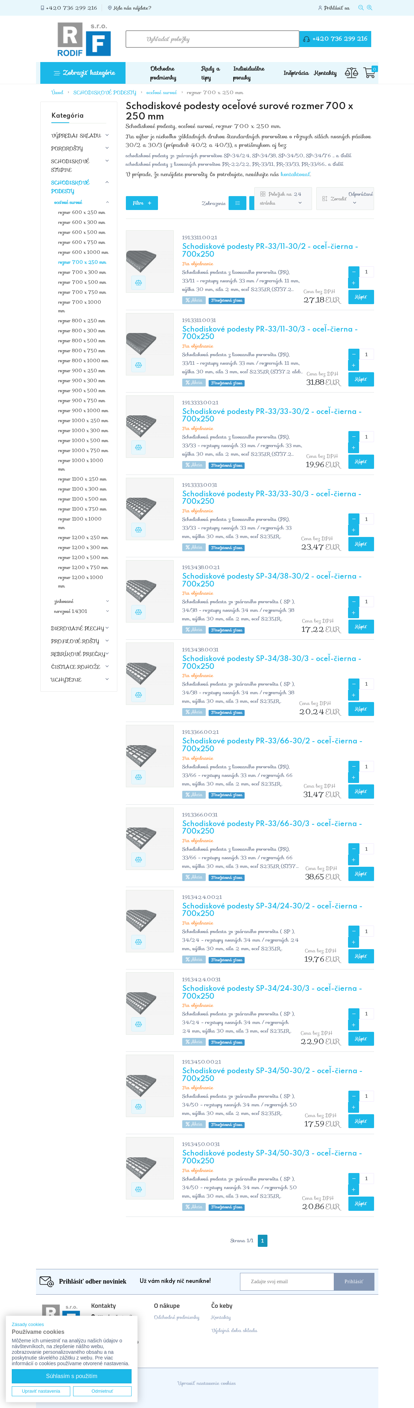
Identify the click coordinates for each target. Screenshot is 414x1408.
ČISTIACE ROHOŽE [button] (75, 667)
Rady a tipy (211, 73)
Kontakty (325, 72)
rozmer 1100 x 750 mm (82, 509)
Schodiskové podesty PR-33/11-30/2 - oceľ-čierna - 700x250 (270, 251)
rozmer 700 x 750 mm (82, 292)
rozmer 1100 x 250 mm (82, 479)
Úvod (57, 92)
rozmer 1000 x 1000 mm (80, 464)
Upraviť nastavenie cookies (207, 1383)
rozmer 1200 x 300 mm (83, 547)
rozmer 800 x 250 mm (81, 320)
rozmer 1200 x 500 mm (83, 557)
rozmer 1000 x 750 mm (83, 450)
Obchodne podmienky (163, 73)
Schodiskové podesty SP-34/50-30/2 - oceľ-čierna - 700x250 (272, 1075)
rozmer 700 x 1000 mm (79, 306)
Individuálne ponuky (248, 73)
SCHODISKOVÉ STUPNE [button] (70, 165)
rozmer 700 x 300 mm (82, 272)
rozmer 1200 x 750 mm (83, 567)
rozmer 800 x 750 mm (81, 350)
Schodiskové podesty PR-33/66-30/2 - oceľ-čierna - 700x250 (272, 745)
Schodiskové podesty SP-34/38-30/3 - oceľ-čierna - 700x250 (272, 663)
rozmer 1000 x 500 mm (83, 440)
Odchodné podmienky (177, 1317)
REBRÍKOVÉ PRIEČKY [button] (78, 654)
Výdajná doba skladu (234, 1330)
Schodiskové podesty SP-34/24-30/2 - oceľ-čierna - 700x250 (272, 910)
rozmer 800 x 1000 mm (83, 360)
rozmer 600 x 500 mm (82, 232)
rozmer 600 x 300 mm (81, 222)
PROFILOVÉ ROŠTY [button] (75, 641)
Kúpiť (361, 296)
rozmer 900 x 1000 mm (83, 410)
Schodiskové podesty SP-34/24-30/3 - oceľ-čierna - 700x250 (272, 992)
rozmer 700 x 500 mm (82, 282)
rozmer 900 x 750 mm (81, 400)
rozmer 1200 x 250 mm (83, 537)
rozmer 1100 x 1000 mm (80, 523)
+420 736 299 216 (71, 7)
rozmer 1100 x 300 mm (82, 489)
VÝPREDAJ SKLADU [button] (76, 135)
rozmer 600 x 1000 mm (83, 252)
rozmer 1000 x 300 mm (83, 430)
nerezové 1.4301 (70, 611)
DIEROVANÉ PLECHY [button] (77, 628)
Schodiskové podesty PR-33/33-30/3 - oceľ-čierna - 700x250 (272, 498)
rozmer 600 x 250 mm (81, 212)
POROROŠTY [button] (67, 148)
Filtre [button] (142, 203)
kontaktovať (295, 174)
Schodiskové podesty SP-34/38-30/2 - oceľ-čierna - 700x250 (272, 580)
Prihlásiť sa (336, 7)
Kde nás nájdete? (133, 7)
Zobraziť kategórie (84, 73)
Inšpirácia (295, 72)
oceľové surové (162, 92)
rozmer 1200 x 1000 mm (80, 581)
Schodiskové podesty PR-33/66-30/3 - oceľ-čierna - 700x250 (272, 828)
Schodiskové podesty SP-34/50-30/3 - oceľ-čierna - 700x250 (272, 1157)
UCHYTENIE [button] (66, 679)
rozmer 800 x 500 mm (82, 340)
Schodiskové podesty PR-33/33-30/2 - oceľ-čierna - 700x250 (272, 416)
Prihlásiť (353, 1281)
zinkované (63, 601)
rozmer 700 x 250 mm (215, 92)
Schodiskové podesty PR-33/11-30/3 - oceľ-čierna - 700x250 (270, 333)
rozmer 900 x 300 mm (81, 380)
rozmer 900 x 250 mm (81, 370)
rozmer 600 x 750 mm (81, 242)
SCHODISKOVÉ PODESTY (104, 92)
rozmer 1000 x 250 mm (83, 420)
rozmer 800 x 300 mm (81, 330)
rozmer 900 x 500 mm (82, 390)
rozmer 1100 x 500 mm (82, 499)
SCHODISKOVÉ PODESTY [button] (70, 187)
